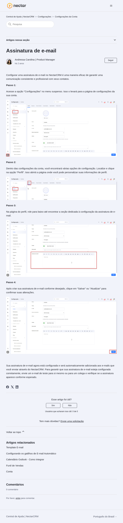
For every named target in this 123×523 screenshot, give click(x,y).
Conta (9, 471)
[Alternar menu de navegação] (111, 5)
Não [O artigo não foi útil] (70, 405)
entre (18, 498)
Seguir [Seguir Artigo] (111, 60)
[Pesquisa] (30, 24)
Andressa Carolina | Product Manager (35, 59)
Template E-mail (14, 447)
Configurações (44, 16)
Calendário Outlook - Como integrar (25, 459)
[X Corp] (12, 387)
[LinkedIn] (17, 387)
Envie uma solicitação (72, 421)
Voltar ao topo (15, 431)
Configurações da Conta (66, 16)
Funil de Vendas (14, 465)
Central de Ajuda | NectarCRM (20, 16)
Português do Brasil (105, 516)
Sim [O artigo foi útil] (53, 405)
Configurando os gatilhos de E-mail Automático (31, 453)
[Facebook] (7, 387)
